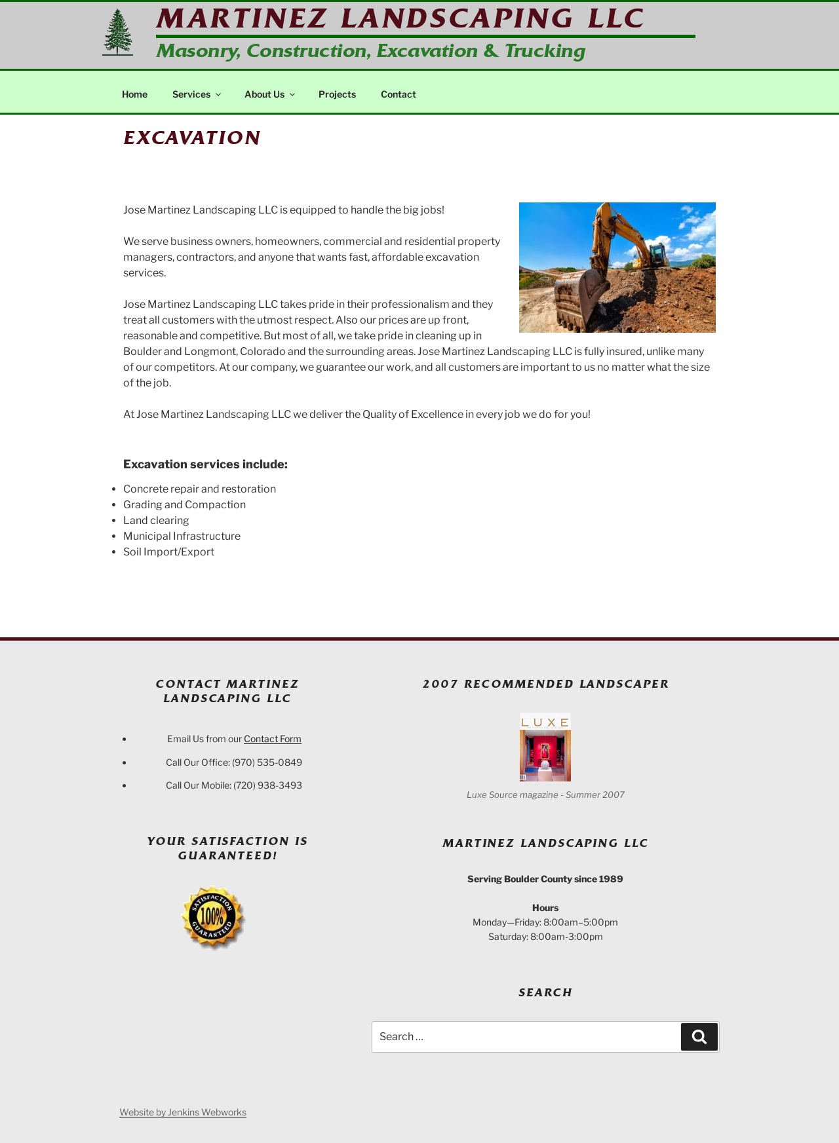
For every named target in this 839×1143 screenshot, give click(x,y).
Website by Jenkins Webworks (182, 1111)
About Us (270, 94)
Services (197, 94)
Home (134, 94)
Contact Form (273, 738)
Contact (398, 94)
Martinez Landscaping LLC (400, 18)
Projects (337, 94)
